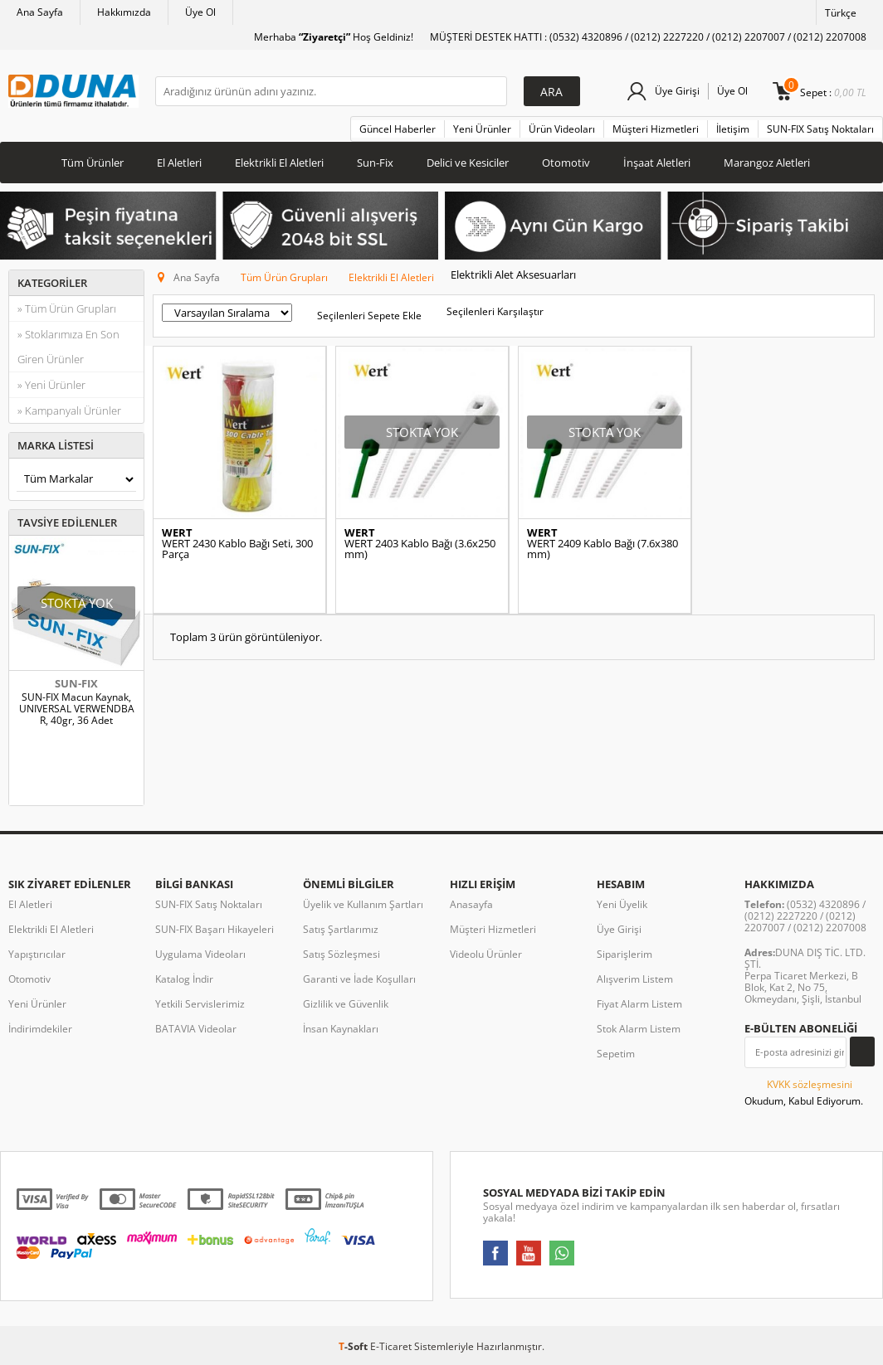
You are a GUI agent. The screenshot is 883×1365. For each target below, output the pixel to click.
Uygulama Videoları (200, 954)
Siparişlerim (624, 954)
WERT (177, 532)
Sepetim (616, 1054)
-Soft (354, 1346)
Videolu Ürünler (486, 954)
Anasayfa (471, 904)
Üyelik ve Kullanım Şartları (363, 904)
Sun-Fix (375, 162)
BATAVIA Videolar (196, 1029)
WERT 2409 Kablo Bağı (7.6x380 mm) (602, 549)
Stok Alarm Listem (639, 1029)
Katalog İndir (184, 979)
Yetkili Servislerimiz (200, 1004)
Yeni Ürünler (482, 129)
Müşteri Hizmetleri (655, 129)
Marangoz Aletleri (767, 162)
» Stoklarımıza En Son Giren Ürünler (68, 347)
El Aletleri (179, 162)
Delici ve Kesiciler (468, 162)
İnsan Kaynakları (340, 1029)
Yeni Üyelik (622, 904)
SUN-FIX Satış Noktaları (820, 129)
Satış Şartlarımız (340, 929)
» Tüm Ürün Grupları (66, 308)
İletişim (732, 129)
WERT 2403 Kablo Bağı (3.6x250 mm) (419, 549)
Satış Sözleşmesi (341, 954)
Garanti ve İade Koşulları (359, 979)
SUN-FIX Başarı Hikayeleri (214, 929)
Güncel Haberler (397, 129)
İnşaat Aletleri (656, 162)
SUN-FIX (76, 683)
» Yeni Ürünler (51, 384)
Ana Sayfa (40, 12)
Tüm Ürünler (92, 162)
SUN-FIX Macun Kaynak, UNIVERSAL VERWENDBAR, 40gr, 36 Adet (76, 709)
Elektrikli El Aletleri (279, 162)
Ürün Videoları (562, 129)
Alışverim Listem (635, 979)
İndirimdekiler (40, 1029)
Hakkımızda (124, 12)
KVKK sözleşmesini (809, 1084)
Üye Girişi (677, 91)
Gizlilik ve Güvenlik (345, 1004)
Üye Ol (200, 12)
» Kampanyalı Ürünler (69, 410)
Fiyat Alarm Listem (639, 1004)
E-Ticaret (391, 1346)
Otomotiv (566, 162)
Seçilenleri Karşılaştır (495, 311)
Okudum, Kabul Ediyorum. (803, 1092)
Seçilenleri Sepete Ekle (369, 315)
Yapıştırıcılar (37, 954)
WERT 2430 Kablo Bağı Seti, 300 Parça (237, 549)
